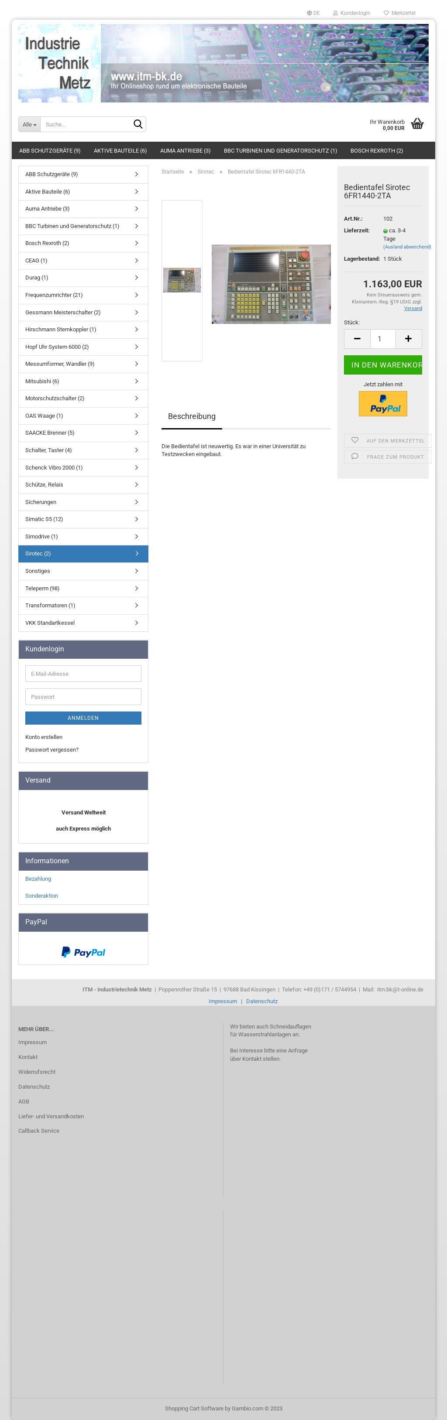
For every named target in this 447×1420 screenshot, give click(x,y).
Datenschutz (262, 1001)
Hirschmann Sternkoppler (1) (60, 329)
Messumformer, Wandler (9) (60, 364)
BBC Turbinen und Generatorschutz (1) (280, 150)
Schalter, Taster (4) (48, 450)
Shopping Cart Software (194, 1408)
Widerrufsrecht (36, 1072)
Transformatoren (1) (50, 605)
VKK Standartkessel (50, 623)
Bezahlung (38, 878)
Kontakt (28, 1057)
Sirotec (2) (38, 553)
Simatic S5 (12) (44, 519)
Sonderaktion (41, 895)
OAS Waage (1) (44, 415)
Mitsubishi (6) (42, 381)
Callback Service (38, 1130)
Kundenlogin (352, 13)
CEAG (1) (36, 260)
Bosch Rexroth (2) (377, 150)
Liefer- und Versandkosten (51, 1116)
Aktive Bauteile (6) (120, 150)
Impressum (223, 1001)
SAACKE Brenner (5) (50, 432)
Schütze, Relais (44, 484)
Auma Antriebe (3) (185, 150)
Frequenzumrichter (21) (54, 295)
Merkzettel (400, 13)
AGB (23, 1101)
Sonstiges (37, 571)
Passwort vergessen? (52, 749)
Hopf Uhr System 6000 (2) (57, 347)
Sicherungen (40, 502)
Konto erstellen (43, 737)
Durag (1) (36, 277)
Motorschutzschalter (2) (55, 398)
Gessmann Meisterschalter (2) (63, 312)
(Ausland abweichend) (407, 247)
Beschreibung (192, 416)
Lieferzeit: (357, 230)
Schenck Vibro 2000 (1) (54, 467)
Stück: (352, 322)
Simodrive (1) (41, 536)
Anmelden (83, 718)
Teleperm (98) (42, 588)
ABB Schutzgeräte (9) (50, 150)
